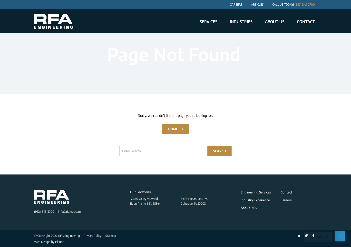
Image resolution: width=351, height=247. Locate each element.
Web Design (42, 242)
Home (173, 129)
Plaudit (60, 242)
